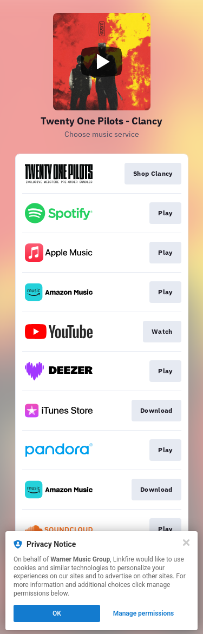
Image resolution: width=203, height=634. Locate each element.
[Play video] (102, 62)
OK (57, 613)
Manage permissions (143, 613)
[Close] (186, 542)
